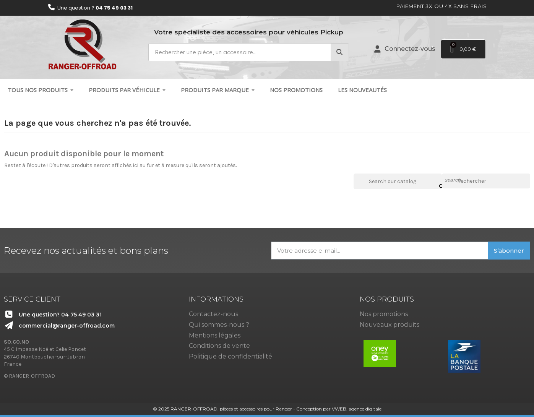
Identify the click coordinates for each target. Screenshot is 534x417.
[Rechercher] (486, 181)
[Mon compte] (404, 49)
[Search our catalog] (436, 181)
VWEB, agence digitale (356, 409)
